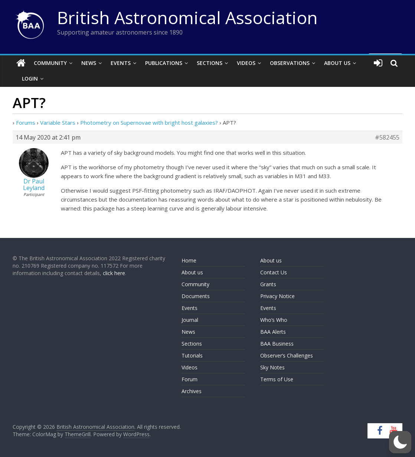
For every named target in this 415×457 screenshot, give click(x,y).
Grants (268, 284)
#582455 (387, 137)
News (88, 62)
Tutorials (192, 355)
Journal (190, 319)
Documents (196, 296)
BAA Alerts (273, 331)
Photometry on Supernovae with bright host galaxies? (149, 122)
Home (189, 260)
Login (30, 78)
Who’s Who (273, 319)
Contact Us (273, 272)
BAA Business (277, 343)
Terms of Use (276, 379)
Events (121, 62)
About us (192, 272)
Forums (25, 122)
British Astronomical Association (187, 17)
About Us (337, 62)
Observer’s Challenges (286, 355)
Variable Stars (57, 122)
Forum (189, 379)
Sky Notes (272, 367)
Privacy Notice (277, 296)
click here (114, 273)
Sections (209, 62)
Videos (246, 62)
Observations (290, 62)
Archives (192, 391)
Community (50, 62)
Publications (163, 62)
